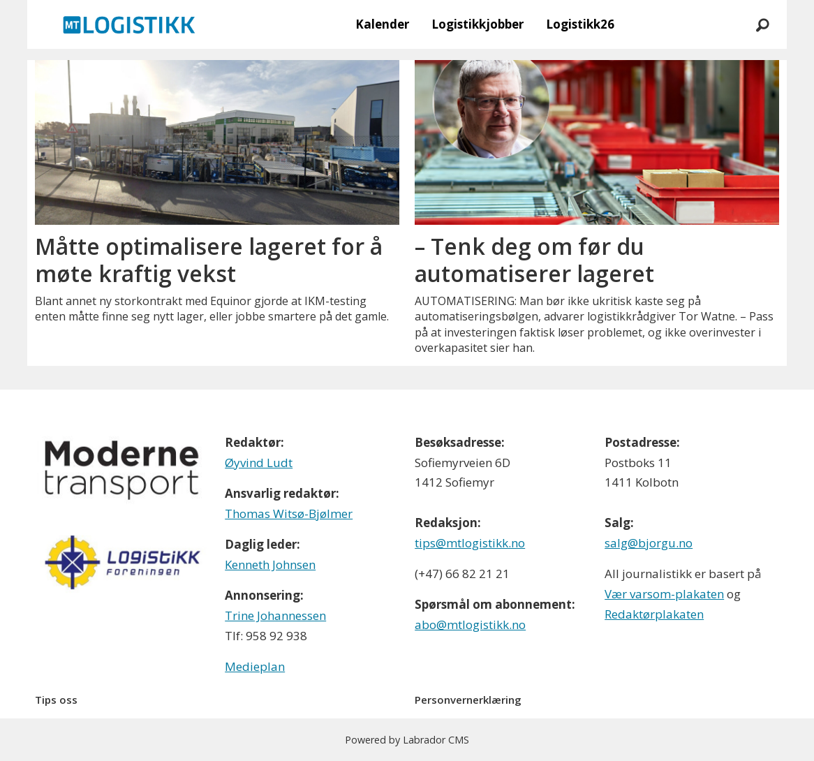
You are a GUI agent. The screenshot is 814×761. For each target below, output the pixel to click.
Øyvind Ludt (259, 463)
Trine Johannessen (275, 615)
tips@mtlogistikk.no (470, 543)
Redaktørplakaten (654, 614)
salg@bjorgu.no (649, 543)
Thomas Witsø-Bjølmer (289, 513)
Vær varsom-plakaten (664, 594)
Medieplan (255, 666)
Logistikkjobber (477, 24)
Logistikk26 (580, 24)
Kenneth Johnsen (270, 564)
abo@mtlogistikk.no (470, 624)
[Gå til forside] (129, 24)
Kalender (382, 24)
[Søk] (762, 24)
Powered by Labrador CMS (407, 739)
